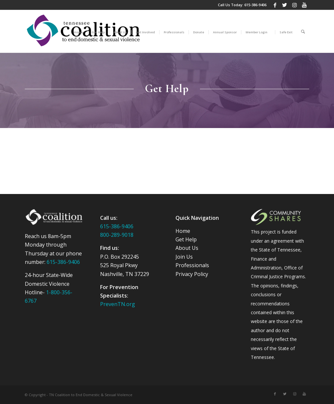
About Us (186, 247)
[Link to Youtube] (304, 5)
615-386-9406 (255, 4)
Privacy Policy (191, 274)
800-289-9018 (116, 234)
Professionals (192, 265)
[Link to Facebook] (275, 5)
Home (182, 230)
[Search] (303, 31)
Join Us (184, 256)
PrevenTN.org (117, 304)
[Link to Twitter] (284, 5)
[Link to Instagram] (294, 5)
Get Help (186, 239)
